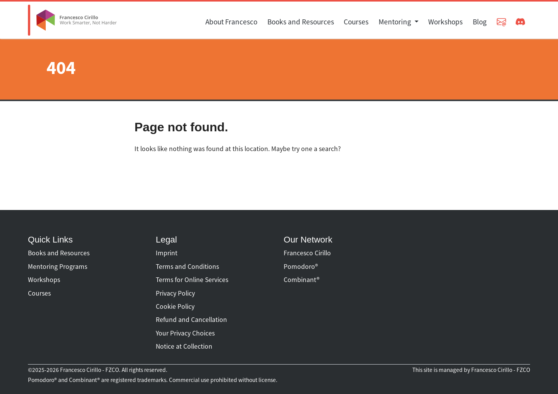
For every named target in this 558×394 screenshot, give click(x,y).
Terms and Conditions (187, 266)
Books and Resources (300, 21)
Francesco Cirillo (307, 253)
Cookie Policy (175, 306)
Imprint (166, 253)
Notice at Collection (184, 346)
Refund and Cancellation (191, 319)
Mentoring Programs (57, 266)
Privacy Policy (175, 293)
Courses (356, 21)
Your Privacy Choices (185, 333)
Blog (480, 21)
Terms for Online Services (192, 279)
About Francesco (231, 21)
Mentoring (396, 21)
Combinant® (301, 279)
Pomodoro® (301, 266)
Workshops (445, 21)
